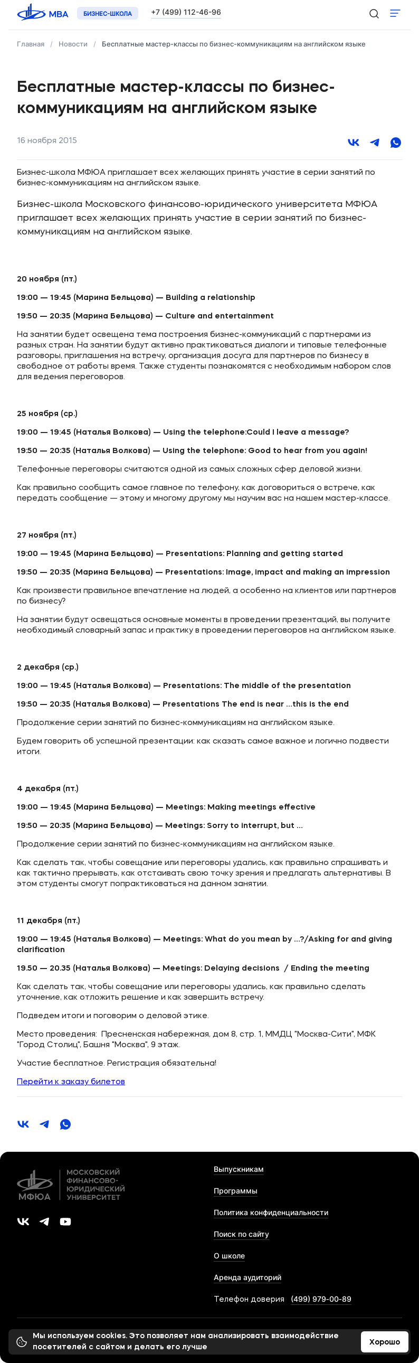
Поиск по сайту (241, 1233)
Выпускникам (239, 1168)
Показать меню (395, 13)
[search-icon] (374, 13)
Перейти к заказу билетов (71, 1082)
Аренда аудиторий (247, 1277)
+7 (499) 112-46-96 (186, 11)
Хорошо (384, 1342)
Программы (236, 1190)
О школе (229, 1255)
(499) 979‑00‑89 (321, 1298)
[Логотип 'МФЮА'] (44, 13)
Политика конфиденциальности (271, 1212)
